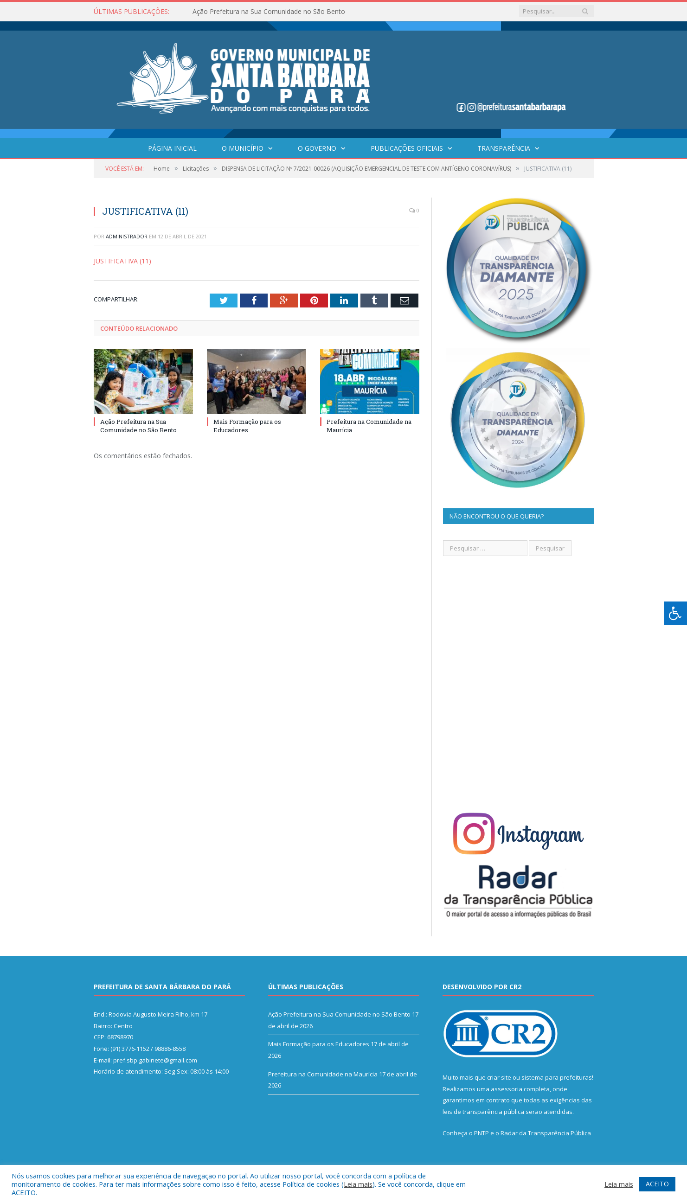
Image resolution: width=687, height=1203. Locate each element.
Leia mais (358, 1184)
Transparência (503, 148)
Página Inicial (172, 148)
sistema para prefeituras (556, 1077)
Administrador (127, 236)
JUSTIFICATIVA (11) (122, 260)
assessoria (506, 1089)
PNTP (481, 1133)
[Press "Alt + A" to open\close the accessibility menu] (675, 613)
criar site (499, 1077)
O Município (242, 148)
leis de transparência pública (483, 1111)
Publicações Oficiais (407, 148)
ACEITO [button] (657, 1183)
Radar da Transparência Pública (546, 1133)
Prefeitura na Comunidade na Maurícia (323, 1074)
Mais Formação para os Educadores (247, 425)
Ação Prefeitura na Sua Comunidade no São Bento (269, 11)
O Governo (317, 148)
